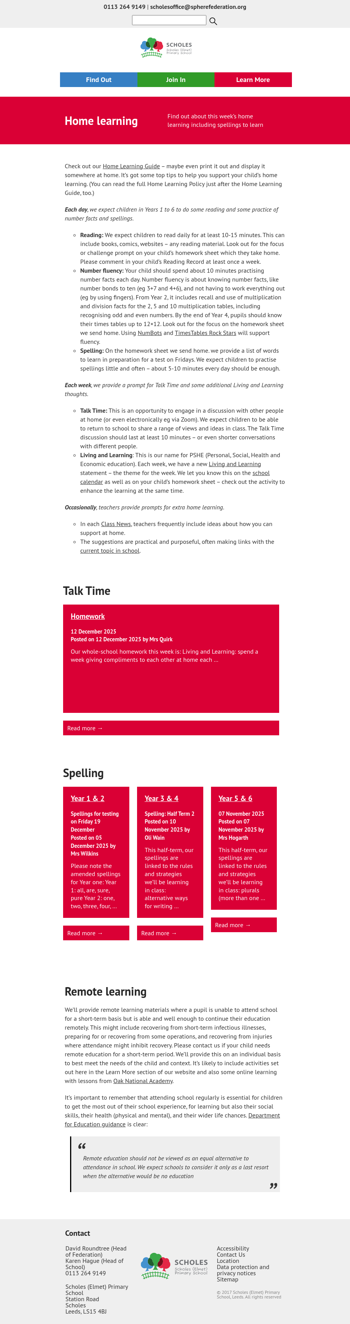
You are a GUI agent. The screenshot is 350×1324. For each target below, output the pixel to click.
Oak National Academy (143, 1081)
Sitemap (227, 1279)
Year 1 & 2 (88, 798)
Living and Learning (235, 464)
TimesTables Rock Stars (206, 333)
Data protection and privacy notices (243, 1270)
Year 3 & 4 (161, 798)
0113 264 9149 (125, 6)
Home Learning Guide (131, 166)
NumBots (150, 333)
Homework (88, 616)
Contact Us (231, 1254)
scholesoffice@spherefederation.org (198, 6)
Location (228, 1260)
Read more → (85, 728)
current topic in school (109, 550)
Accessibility (233, 1248)
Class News (116, 524)
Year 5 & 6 (235, 798)
